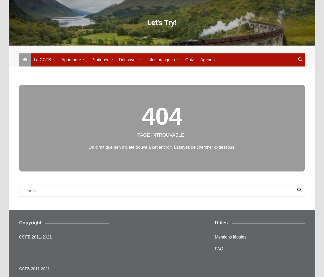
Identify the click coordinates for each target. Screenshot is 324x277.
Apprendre (71, 60)
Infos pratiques (161, 60)
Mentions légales (230, 237)
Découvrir (128, 60)
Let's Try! (162, 22)
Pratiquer (100, 60)
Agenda (207, 60)
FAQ (219, 249)
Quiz (189, 60)
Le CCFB (42, 60)
